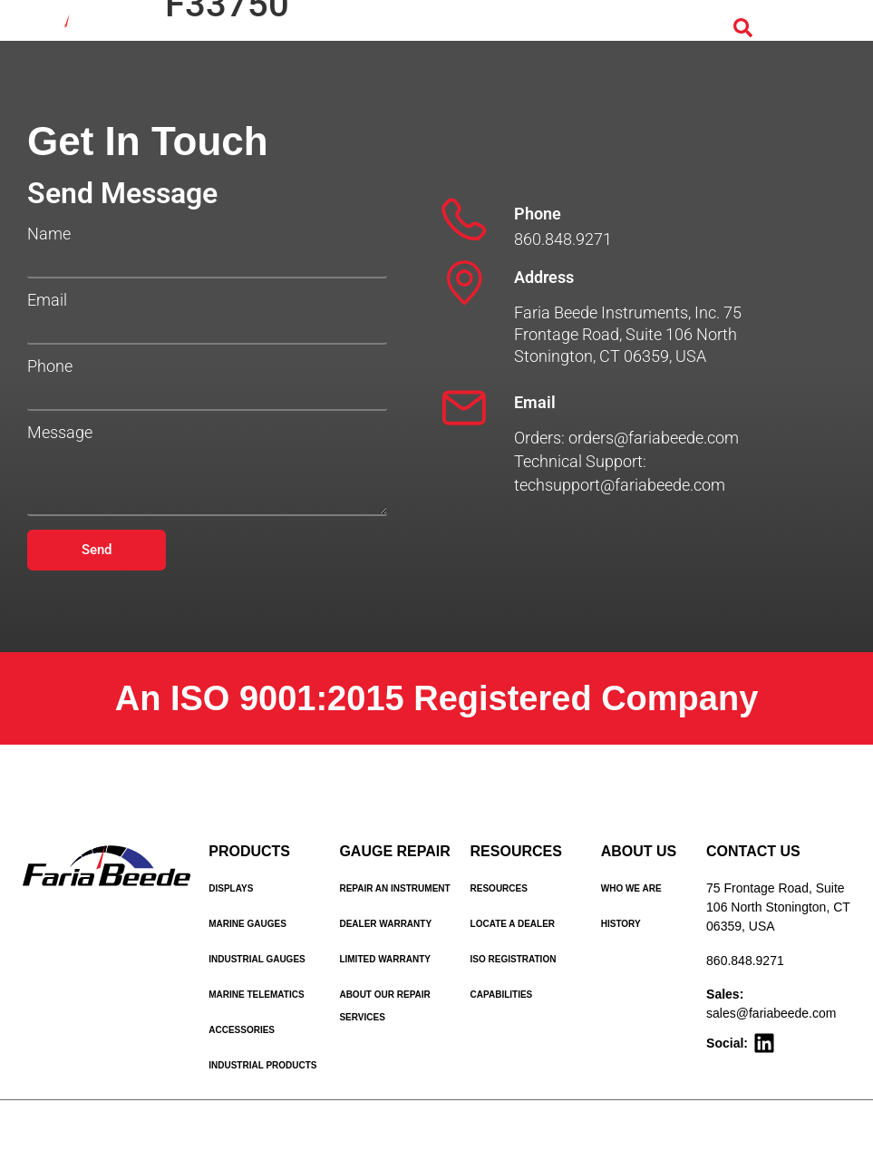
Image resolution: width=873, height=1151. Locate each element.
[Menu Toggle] (794, 29)
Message (59, 432)
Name (49, 234)
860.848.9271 (745, 960)
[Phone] (464, 219)
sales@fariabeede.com (771, 1013)
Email (47, 300)
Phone (50, 366)
